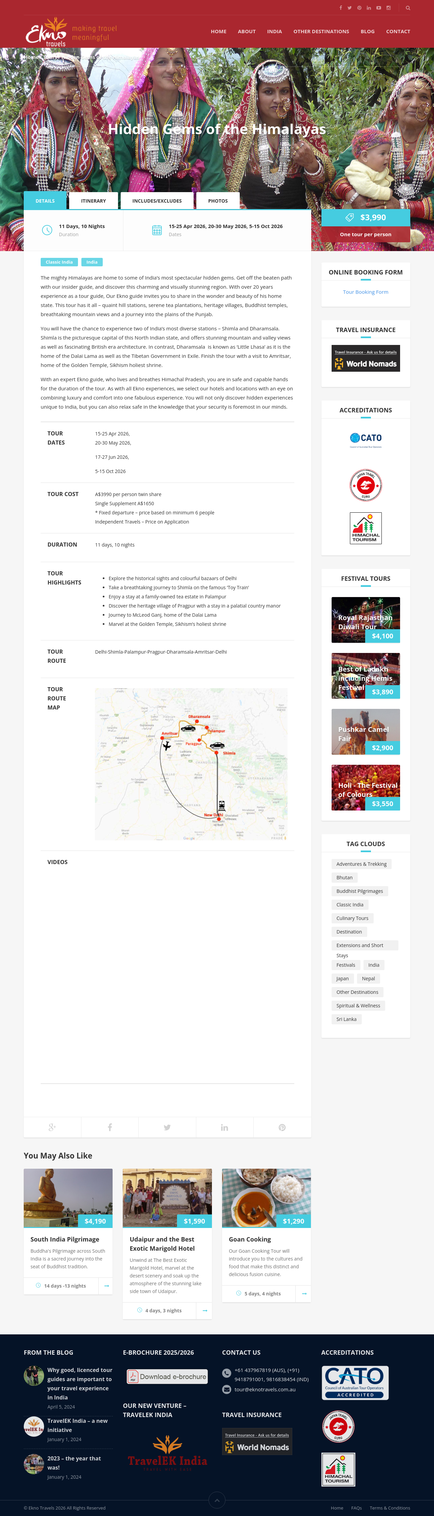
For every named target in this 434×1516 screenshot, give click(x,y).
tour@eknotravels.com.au (265, 1389)
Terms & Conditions (390, 1508)
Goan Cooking (250, 1239)
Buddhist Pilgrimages (360, 891)
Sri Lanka (347, 1019)
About (247, 31)
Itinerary (93, 201)
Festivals (346, 965)
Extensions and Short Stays (360, 946)
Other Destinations (321, 31)
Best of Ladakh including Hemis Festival (365, 678)
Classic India (59, 262)
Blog (368, 31)
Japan (343, 978)
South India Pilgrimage (65, 1239)
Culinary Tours (353, 918)
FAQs (356, 1508)
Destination (349, 931)
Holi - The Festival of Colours (368, 790)
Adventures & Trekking (362, 864)
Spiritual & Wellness (358, 1005)
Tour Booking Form (366, 291)
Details (45, 201)
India (274, 31)
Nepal (368, 978)
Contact (398, 31)
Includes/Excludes (157, 201)
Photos (218, 201)
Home (218, 31)
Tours (50, 57)
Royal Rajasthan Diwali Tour (365, 622)
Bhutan (345, 877)
